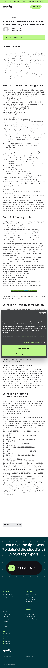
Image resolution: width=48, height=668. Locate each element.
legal (5, 624)
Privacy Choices (7, 659)
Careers (5, 616)
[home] (7, 6)
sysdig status (29, 614)
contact (5, 621)
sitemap (5, 626)
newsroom (6, 619)
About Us (6, 612)
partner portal (30, 604)
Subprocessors (28, 656)
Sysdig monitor (8, 597)
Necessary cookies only (24, 354)
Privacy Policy (27, 336)
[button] (44, 6)
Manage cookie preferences (33, 342)
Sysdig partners (30, 594)
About (39, 336)
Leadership (6, 614)
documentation (30, 616)
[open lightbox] (24, 291)
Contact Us (6, 662)
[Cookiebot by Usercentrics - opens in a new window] (38, 313)
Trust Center (28, 659)
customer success (31, 619)
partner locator (30, 599)
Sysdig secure (7, 594)
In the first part (40, 55)
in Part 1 (41, 92)
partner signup (30, 597)
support (28, 612)
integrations (29, 601)
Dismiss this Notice (24, 348)
